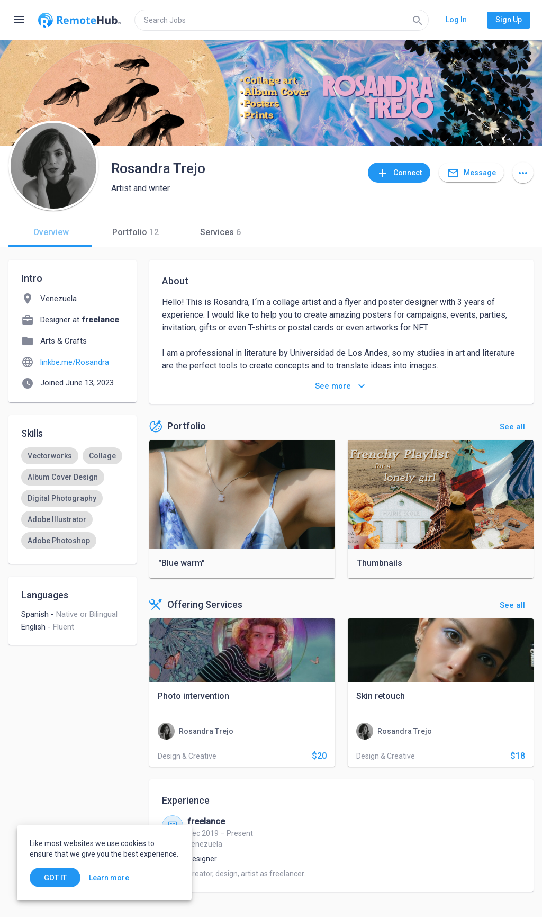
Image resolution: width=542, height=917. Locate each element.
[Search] (417, 20)
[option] (49, 455)
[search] (281, 20)
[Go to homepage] (79, 20)
